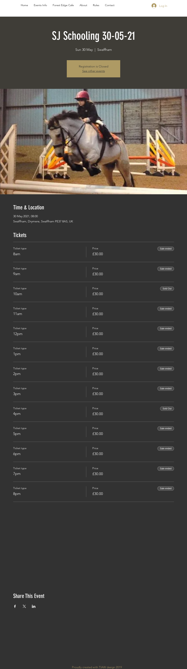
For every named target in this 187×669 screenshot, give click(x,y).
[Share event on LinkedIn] (33, 606)
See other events (93, 71)
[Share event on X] (24, 606)
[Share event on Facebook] (15, 606)
